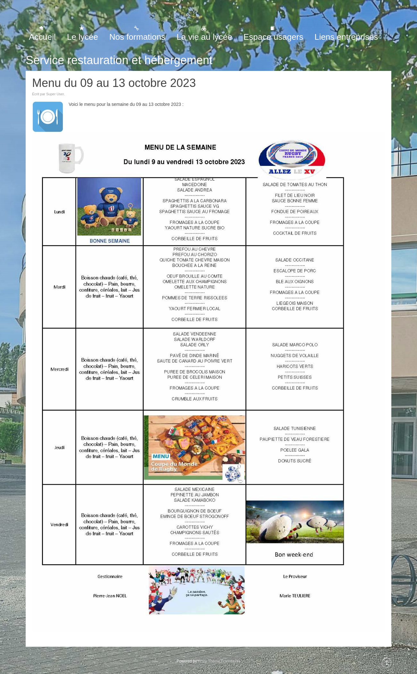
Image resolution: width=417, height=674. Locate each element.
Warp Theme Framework (219, 661)
